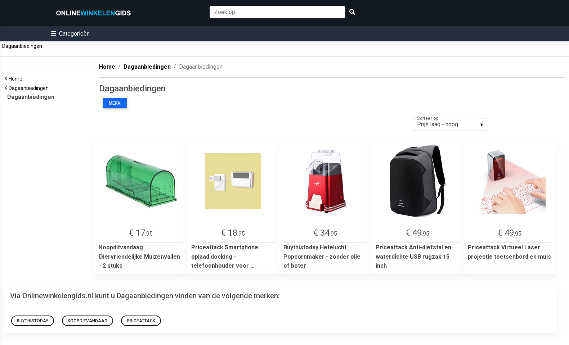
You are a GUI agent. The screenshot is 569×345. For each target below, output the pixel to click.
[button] (70, 33)
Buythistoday (32, 320)
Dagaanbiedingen (22, 46)
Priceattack (141, 320)
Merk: (115, 103)
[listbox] (450, 124)
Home (16, 79)
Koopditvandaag (87, 320)
